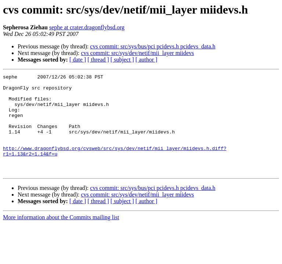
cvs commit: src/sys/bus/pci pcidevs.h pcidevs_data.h (152, 46)
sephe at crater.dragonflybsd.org (86, 27)
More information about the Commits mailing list (61, 237)
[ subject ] (122, 59)
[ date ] (77, 59)
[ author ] (146, 59)
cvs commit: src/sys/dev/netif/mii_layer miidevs (137, 53)
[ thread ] (98, 59)
